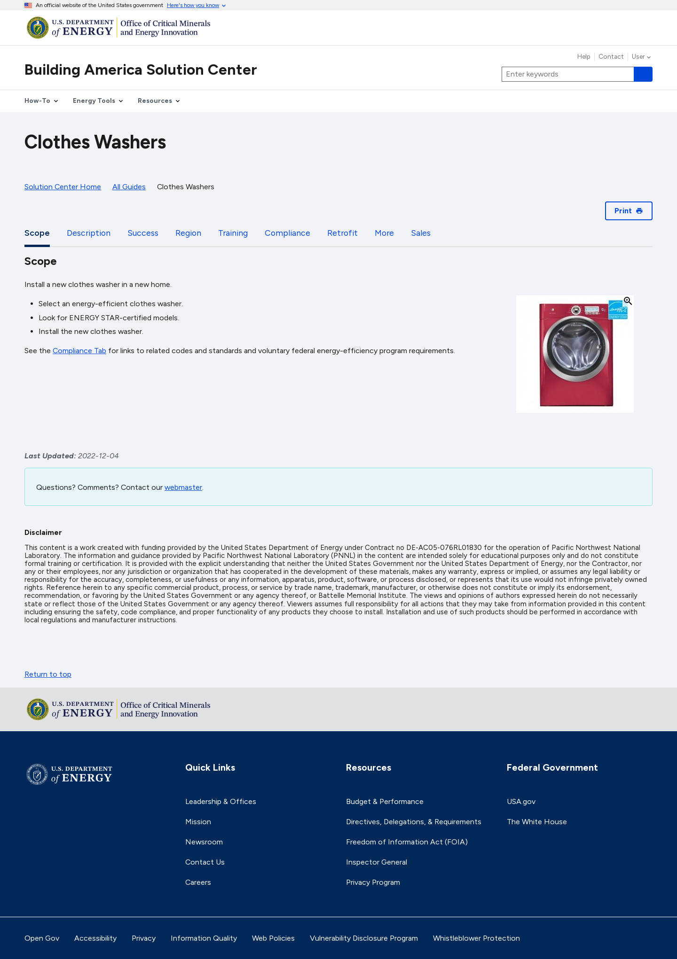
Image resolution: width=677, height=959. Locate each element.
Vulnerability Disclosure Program (364, 938)
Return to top (47, 674)
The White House (537, 821)
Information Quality (204, 938)
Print (628, 210)
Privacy (144, 938)
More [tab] (384, 233)
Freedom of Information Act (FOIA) (407, 841)
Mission (198, 821)
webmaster (183, 487)
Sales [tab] (421, 233)
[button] (575, 354)
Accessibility (95, 938)
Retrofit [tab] (342, 233)
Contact (611, 57)
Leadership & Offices (220, 801)
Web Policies (273, 938)
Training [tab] (233, 233)
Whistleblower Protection (476, 938)
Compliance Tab (79, 350)
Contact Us (205, 862)
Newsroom (204, 841)
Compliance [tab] (287, 233)
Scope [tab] (37, 233)
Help (583, 57)
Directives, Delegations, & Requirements (413, 821)
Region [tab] (188, 233)
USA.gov (521, 801)
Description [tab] (88, 233)
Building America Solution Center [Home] (140, 69)
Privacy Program (373, 882)
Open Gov (41, 938)
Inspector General (376, 862)
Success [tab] (142, 233)
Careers (198, 882)
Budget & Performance (385, 801)
